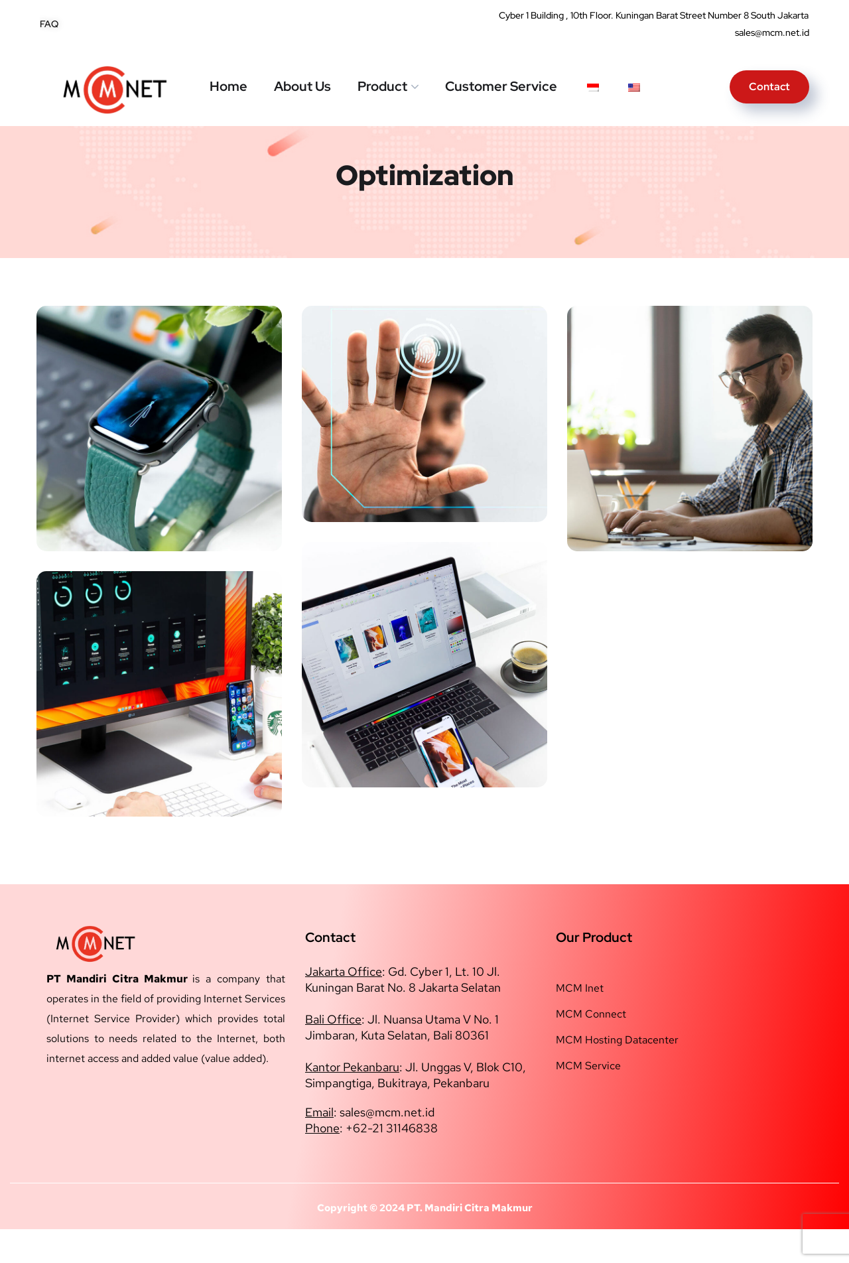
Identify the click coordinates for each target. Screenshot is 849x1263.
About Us (302, 86)
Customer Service (501, 86)
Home (228, 86)
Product (382, 86)
